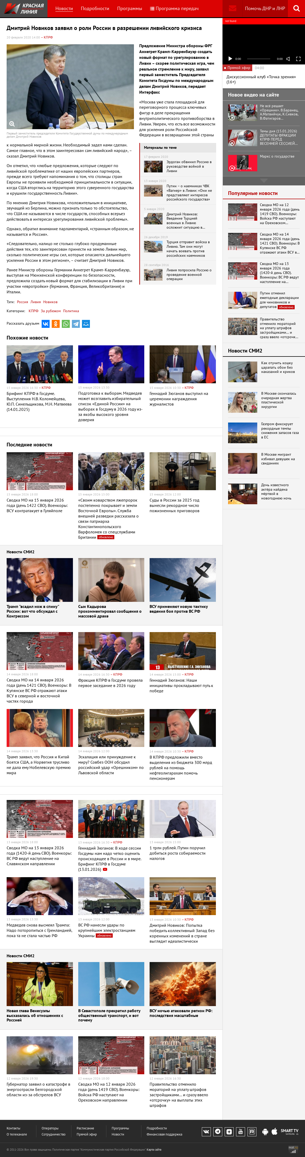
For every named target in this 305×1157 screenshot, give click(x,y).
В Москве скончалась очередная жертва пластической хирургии (278, 400)
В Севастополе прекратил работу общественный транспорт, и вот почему (109, 1016)
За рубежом (51, 310)
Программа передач (174, 8)
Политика (71, 310)
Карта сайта (154, 1149)
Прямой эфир (87, 1134)
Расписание (85, 1128)
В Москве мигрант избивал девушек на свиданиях (278, 459)
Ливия (35, 301)
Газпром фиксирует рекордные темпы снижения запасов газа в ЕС (280, 431)
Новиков (50, 301)
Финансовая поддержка (164, 1134)
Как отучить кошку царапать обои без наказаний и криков (278, 367)
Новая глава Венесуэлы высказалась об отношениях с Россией (35, 1016)
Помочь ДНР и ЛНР (265, 8)
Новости (64, 8)
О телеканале (17, 1134)
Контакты (13, 1128)
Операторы (50, 1128)
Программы (129, 8)
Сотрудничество (54, 1134)
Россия (22, 301)
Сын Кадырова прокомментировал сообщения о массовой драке (110, 611)
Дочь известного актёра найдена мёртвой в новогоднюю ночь (276, 492)
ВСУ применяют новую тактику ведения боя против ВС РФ (179, 609)
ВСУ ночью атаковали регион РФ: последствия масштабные (181, 1013)
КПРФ (33, 310)
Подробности (95, 8)
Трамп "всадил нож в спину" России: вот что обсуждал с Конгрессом (33, 611)
